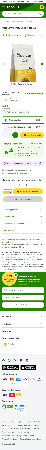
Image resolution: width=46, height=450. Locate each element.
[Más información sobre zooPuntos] (40, 163)
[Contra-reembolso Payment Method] (10, 384)
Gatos (8, 22)
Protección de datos (9, 439)
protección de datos (9, 269)
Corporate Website (33, 422)
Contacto (36, 429)
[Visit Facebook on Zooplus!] (3, 360)
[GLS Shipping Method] (5, 395)
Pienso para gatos (18, 22)
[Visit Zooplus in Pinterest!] (27, 360)
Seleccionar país (10, 338)
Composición (23, 216)
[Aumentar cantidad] (15, 135)
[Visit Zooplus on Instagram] (9, 360)
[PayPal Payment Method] (39, 379)
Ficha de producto (23, 210)
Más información (36, 143)
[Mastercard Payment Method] (12, 379)
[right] (42, 63)
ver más (28, 170)
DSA (4, 429)
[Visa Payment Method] (5, 379)
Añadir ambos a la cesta (29, 192)
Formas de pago (8, 435)
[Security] (7, 407)
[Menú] (3, 7)
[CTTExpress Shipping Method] (12, 395)
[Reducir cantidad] (5, 135)
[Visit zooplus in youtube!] (21, 360)
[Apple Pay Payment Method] (25, 379)
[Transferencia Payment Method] (24, 384)
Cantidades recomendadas (23, 223)
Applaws (29, 22)
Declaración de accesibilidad (30, 439)
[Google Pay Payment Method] (32, 379)
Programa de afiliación (25, 435)
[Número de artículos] (10, 135)
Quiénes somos (8, 422)
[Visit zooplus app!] (10, 369)
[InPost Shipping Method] (19, 395)
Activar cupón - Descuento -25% (18, 112)
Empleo (20, 422)
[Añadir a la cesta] (32, 135)
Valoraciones (23, 230)
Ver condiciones (8, 242)
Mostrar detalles (23, 199)
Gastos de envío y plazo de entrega (15, 432)
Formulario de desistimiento (19, 429)
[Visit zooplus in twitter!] (15, 360)
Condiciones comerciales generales (27, 425)
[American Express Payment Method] (19, 379)
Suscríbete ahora (23, 305)
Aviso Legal (6, 425)
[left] (3, 63)
